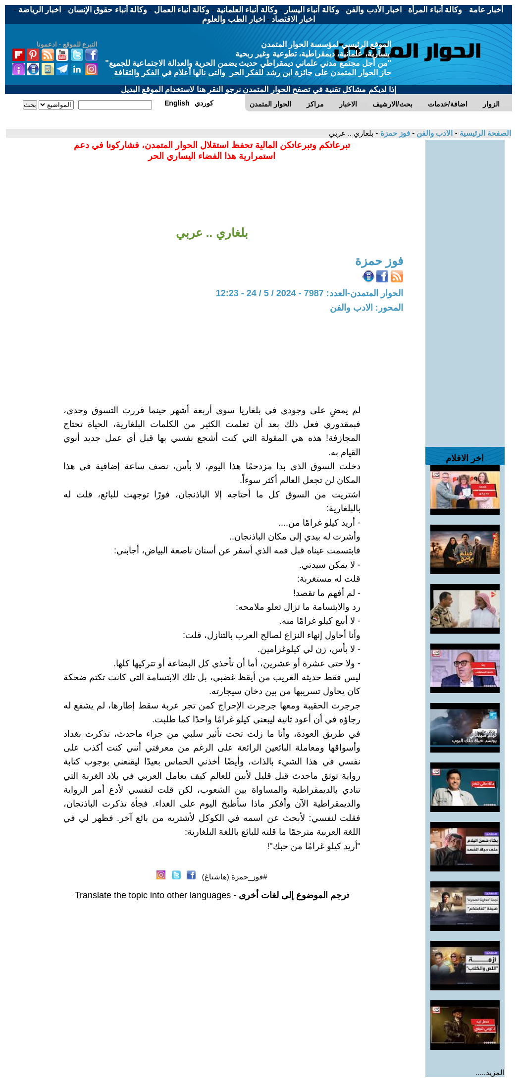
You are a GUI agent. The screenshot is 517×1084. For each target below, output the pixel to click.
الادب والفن (433, 133)
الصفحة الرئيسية (484, 133)
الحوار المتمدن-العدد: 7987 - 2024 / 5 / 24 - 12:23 (309, 293)
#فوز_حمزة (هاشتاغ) (234, 876)
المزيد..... (490, 1072)
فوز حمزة (394, 133)
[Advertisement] (465, 288)
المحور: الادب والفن (366, 308)
